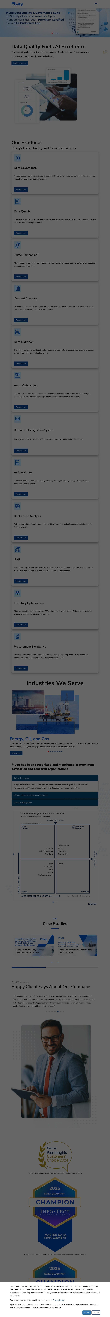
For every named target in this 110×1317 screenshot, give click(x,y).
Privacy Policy (58, 1300)
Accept (86, 1312)
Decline (96, 1312)
